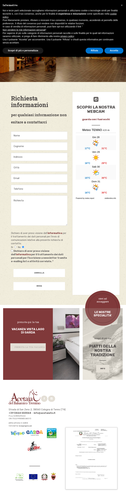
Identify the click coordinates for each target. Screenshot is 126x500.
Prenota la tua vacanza (29, 347)
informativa (55, 233)
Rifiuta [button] (94, 50)
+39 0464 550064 (20, 412)
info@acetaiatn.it (44, 412)
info (102, 368)
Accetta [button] (114, 50)
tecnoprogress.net (25, 426)
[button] (121, 5)
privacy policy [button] (67, 36)
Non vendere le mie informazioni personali (24, 30)
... (96, 164)
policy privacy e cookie (18, 423)
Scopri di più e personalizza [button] (23, 50)
